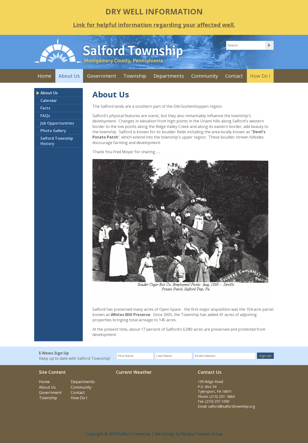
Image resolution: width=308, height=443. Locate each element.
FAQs (45, 115)
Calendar (48, 100)
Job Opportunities (57, 123)
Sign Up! (265, 356)
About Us (69, 76)
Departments (169, 76)
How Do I (260, 76)
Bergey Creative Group (202, 434)
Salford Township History (56, 141)
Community (204, 76)
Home (44, 76)
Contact (234, 76)
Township (134, 76)
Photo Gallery (53, 130)
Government (101, 76)
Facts (45, 108)
